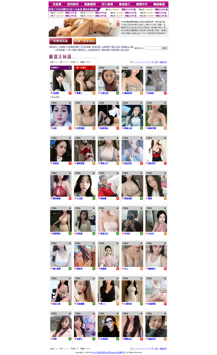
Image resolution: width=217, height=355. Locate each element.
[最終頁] (163, 62)
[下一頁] (154, 62)
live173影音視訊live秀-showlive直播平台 (109, 352)
